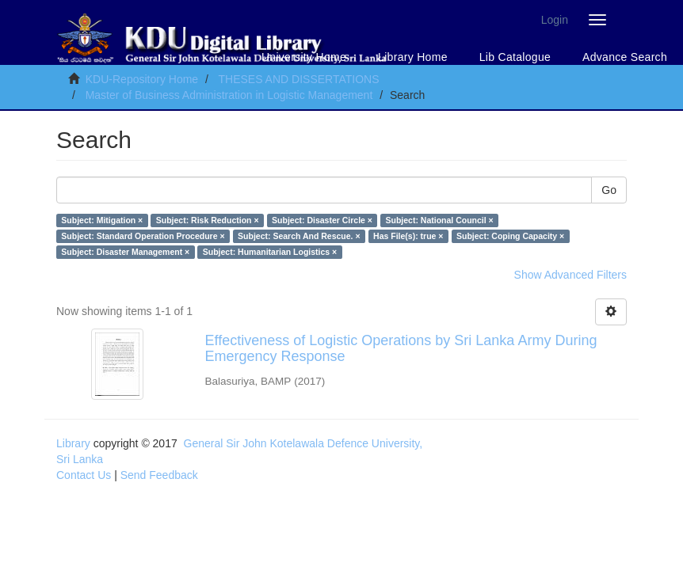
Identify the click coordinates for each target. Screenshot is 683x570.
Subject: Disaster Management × (125, 251)
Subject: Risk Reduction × (207, 220)
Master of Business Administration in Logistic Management (229, 95)
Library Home (413, 57)
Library (73, 443)
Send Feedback (159, 475)
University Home (303, 57)
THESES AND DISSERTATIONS (298, 79)
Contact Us (83, 475)
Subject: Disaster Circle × (322, 220)
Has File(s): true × (408, 236)
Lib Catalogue (515, 57)
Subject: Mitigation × (102, 220)
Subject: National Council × (439, 220)
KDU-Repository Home (142, 79)
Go (608, 190)
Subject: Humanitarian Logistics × (270, 251)
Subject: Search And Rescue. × (299, 236)
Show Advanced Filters (570, 274)
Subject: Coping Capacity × (510, 236)
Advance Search (624, 57)
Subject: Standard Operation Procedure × (142, 236)
